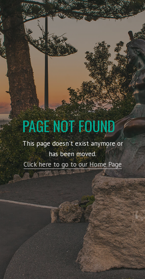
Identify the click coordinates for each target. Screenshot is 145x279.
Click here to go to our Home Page (73, 164)
